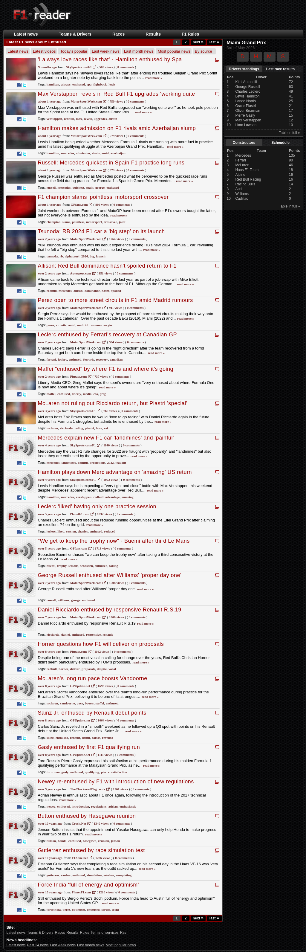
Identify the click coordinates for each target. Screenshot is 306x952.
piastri (89, 428)
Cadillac (241, 198)
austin (112, 118)
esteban (108, 875)
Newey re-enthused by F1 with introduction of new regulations (116, 782)
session (71, 531)
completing (123, 875)
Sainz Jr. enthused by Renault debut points (92, 713)
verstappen (54, 118)
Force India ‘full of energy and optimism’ (88, 885)
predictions (97, 462)
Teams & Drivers (75, 34)
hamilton (53, 84)
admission (83, 153)
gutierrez (53, 875)
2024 (84, 256)
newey (51, 806)
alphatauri (72, 256)
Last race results (280, 69)
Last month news (138, 51)
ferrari (51, 359)
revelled (107, 737)
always (66, 84)
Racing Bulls (245, 184)
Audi (238, 189)
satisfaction (119, 772)
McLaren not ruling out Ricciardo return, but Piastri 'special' (112, 403)
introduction (80, 806)
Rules (84, 932)
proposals (88, 669)
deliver (75, 669)
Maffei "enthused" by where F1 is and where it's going (106, 369)
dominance (92, 290)
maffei (51, 394)
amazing (128, 497)
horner (63, 669)
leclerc (62, 359)
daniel (65, 634)
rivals (96, 153)
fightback (100, 84)
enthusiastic (128, 806)
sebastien (86, 565)
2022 (110, 462)
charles (83, 531)
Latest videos (44, 51)
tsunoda (52, 256)
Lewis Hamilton (247, 96)
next (198, 42)
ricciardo (66, 428)
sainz (50, 737)
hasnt (105, 290)
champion (53, 222)
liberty (76, 394)
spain (90, 187)
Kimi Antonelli (246, 82)
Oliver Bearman (247, 111)
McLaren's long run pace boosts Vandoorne (92, 678)
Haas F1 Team (246, 170)
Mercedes (243, 155)
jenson (115, 841)
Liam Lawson (245, 125)
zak (106, 428)
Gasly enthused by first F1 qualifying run (89, 747)
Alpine (240, 175)
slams (66, 222)
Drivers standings (244, 69)
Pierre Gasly (245, 115)
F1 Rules (190, 34)
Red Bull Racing (248, 179)
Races (118, 34)
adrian (113, 806)
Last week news (106, 51)
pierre (105, 772)
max (79, 118)
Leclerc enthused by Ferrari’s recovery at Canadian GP (107, 335)
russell (51, 187)
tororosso (53, 772)
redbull (69, 118)
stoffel (100, 703)
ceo (95, 394)
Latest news (26, 34)
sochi (115, 909)
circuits (61, 325)
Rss (123, 932)
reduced (109, 531)
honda (62, 841)
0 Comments (125, 67)
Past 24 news (38, 945)
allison (78, 290)
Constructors (244, 143)
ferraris (88, 359)
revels (88, 118)
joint (122, 222)
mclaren (52, 428)
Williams (242, 194)
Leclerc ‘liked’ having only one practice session (97, 506)
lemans (73, 565)
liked (60, 531)
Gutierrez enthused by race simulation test (91, 850)
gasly (65, 772)
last (214, 42)
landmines (69, 462)
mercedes (67, 153)
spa (89, 84)
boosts (89, 703)
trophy (62, 565)
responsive (93, 634)
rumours (95, 325)
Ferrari (240, 160)
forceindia (54, 909)
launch (100, 256)
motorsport (94, 222)
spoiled (116, 290)
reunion (103, 841)
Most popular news (174, 51)
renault (107, 634)
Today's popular (73, 51)
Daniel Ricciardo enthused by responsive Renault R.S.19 (109, 610)
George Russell (247, 87)
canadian (116, 359)
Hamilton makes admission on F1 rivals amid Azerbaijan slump (117, 128)
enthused (78, 84)
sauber (66, 875)
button (51, 841)
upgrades (100, 118)
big (92, 256)
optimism (78, 909)
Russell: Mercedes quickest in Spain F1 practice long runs (111, 163)
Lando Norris (245, 101)
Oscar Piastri (245, 106)
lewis (111, 84)
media (87, 394)
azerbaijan (118, 153)
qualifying (92, 772)
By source (205, 51)
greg (103, 394)
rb (61, 256)
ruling (78, 428)
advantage (112, 497)
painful (83, 462)
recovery (102, 359)
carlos (96, 737)
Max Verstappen (248, 120)
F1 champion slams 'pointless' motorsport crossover (103, 197)
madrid (82, 325)
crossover (110, 222)
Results (153, 34)
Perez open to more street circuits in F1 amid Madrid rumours (115, 300)
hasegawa (89, 841)
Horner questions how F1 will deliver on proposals (101, 644)
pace (80, 703)
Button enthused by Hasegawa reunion (87, 816)
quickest (78, 187)
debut (86, 737)
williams (63, 600)
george (100, 187)
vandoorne (67, 703)
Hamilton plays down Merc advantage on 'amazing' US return (115, 472)
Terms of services (104, 932)
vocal (112, 669)
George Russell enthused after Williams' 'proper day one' (110, 575)
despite (102, 669)
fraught (121, 462)
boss (99, 428)
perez (50, 325)
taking (113, 565)
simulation (94, 875)
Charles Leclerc (247, 91)
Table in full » (289, 133)
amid (105, 153)
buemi (51, 565)
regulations (98, 806)
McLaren (242, 165)
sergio (107, 325)
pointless (78, 222)
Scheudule (280, 143)
